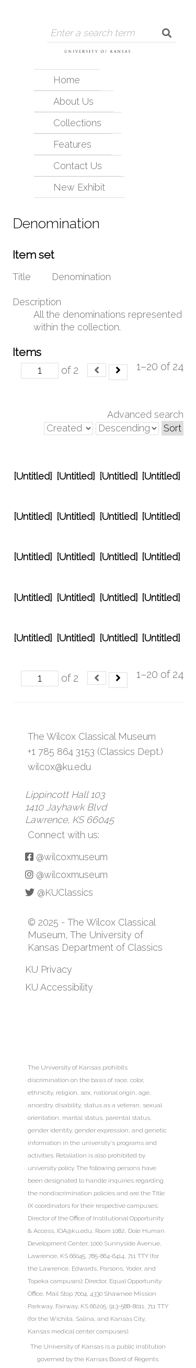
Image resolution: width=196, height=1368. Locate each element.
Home (66, 79)
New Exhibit (79, 187)
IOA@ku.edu (74, 1230)
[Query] (102, 33)
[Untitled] (33, 476)
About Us (73, 101)
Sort (172, 427)
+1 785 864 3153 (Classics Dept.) (95, 751)
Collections (77, 122)
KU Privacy (48, 969)
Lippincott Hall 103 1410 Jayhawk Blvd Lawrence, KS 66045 (69, 807)
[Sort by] (68, 428)
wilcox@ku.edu (59, 766)
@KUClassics (59, 892)
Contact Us (77, 165)
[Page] (40, 371)
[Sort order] (127, 428)
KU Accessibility (59, 987)
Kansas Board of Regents (122, 1359)
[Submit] (166, 33)
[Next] (118, 372)
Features (72, 144)
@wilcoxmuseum (66, 856)
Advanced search (145, 414)
